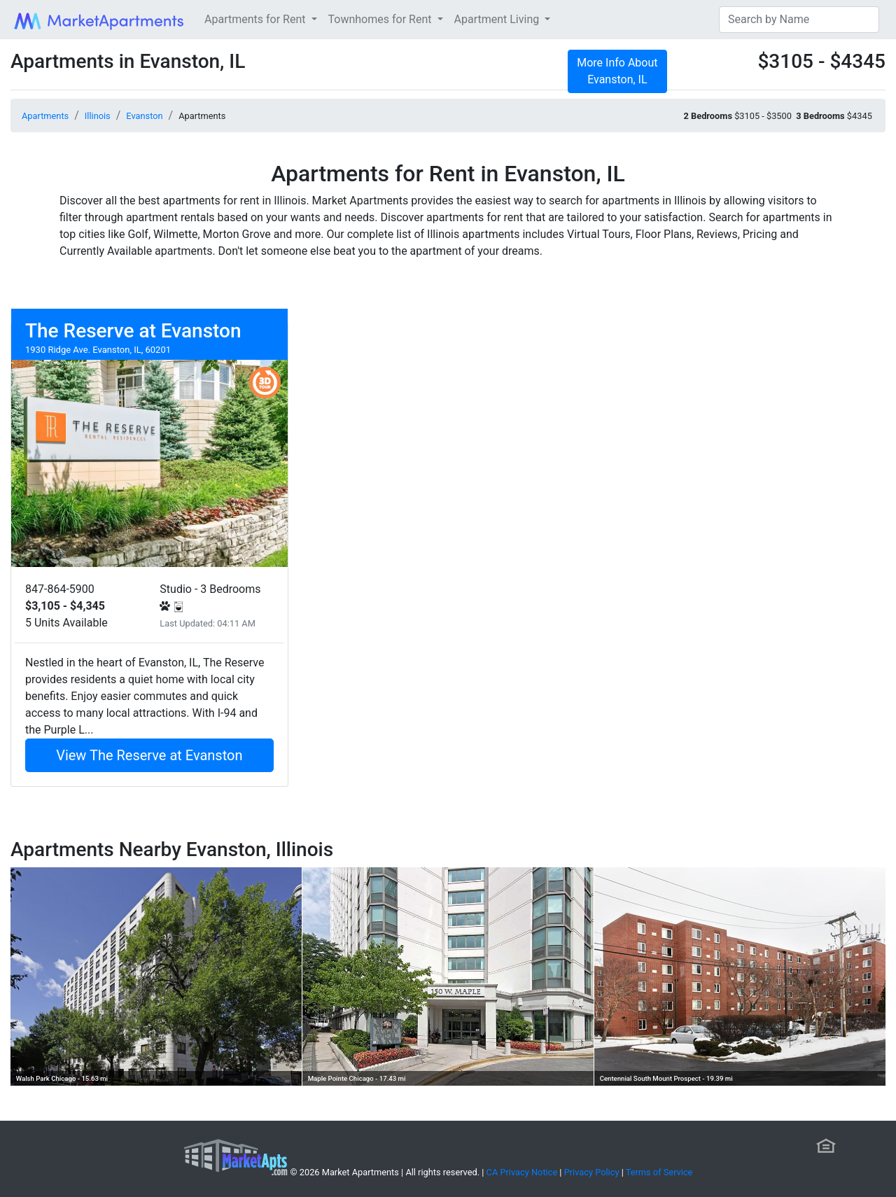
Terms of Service (659, 1172)
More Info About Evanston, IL (617, 71)
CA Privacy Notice (522, 1172)
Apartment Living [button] (498, 19)
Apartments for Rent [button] (256, 19)
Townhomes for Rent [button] (381, 19)
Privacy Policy (592, 1172)
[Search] (799, 19)
